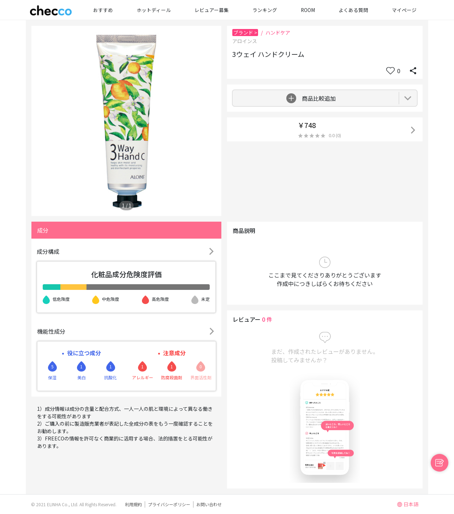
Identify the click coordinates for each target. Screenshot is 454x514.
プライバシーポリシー (169, 504)
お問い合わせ (209, 504)
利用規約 (133, 504)
